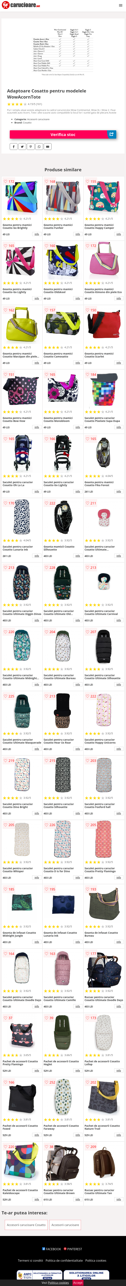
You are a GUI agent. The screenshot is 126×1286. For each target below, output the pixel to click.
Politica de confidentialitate (64, 1261)
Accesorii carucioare (65, 1225)
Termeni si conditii (30, 1261)
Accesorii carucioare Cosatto (26, 1225)
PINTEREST (73, 1249)
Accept (78, 1283)
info (37, 234)
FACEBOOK (51, 1249)
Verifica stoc (83, 134)
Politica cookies (95, 1261)
